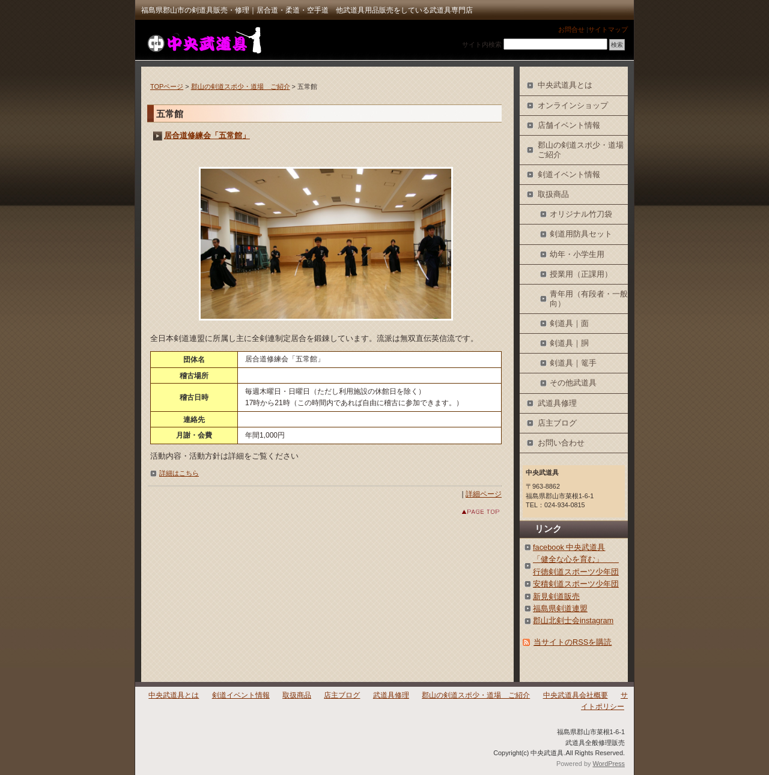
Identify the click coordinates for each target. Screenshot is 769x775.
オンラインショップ (573, 105)
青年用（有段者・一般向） (589, 298)
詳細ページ (484, 494)
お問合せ (571, 29)
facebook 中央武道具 (569, 547)
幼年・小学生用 (577, 254)
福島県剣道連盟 (560, 608)
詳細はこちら (179, 473)
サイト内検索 (482, 44)
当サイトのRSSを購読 (572, 642)
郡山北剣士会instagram (573, 620)
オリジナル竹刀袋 (581, 214)
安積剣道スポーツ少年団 (576, 583)
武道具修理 (557, 403)
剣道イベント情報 (569, 174)
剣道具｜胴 (569, 343)
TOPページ (166, 86)
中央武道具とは (565, 84)
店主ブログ (557, 422)
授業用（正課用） (581, 274)
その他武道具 (573, 382)
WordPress (608, 763)
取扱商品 (553, 194)
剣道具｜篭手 (573, 362)
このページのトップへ (471, 511)
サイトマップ (608, 29)
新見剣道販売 (556, 596)
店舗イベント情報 (569, 125)
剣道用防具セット (581, 233)
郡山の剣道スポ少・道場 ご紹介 (240, 86)
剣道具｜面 (569, 323)
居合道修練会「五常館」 (207, 135)
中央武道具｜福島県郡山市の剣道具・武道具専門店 (203, 40)
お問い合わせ (561, 442)
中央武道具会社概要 (575, 695)
